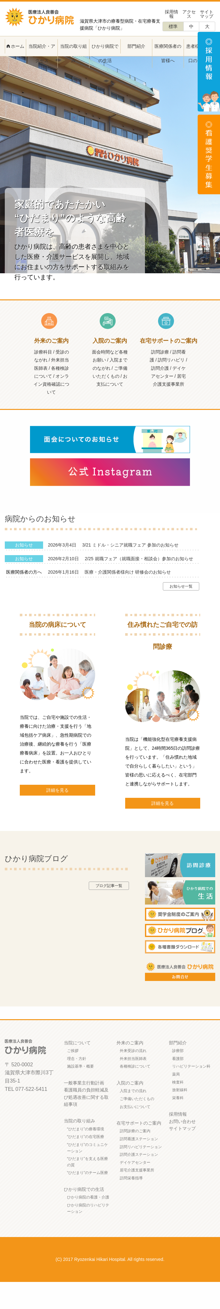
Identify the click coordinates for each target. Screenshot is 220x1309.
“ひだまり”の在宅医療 (85, 1164)
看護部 (178, 1086)
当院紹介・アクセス (41, 53)
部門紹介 (136, 46)
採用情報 (171, 14)
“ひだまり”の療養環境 (85, 1156)
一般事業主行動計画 (84, 1109)
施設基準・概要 (80, 1093)
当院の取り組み (73, 53)
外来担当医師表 (133, 1086)
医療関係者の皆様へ (168, 53)
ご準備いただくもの (137, 1126)
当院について (77, 1069)
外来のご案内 (130, 1069)
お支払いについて (135, 1134)
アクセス (189, 14)
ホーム (16, 46)
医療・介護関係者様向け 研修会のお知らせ (128, 599)
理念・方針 (76, 1086)
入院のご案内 (130, 1109)
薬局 (176, 1101)
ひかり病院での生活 (105, 53)
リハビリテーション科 (191, 1093)
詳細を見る (57, 817)
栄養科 (178, 1125)
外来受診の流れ (133, 1078)
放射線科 (179, 1117)
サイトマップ (206, 14)
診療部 (178, 1078)
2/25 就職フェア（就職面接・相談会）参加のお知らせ (139, 585)
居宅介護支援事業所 (137, 1197)
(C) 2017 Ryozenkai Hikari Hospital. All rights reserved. (110, 1286)
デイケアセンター (135, 1189)
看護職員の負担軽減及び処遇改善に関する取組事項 (86, 1124)
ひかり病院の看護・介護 (88, 1224)
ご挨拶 (73, 1078)
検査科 (178, 1109)
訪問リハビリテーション (141, 1174)
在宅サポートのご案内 (139, 1150)
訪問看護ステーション (139, 1166)
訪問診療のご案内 (135, 1158)
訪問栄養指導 (131, 1205)
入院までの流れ (133, 1118)
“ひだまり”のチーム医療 (87, 1200)
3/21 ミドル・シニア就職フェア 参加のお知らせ (130, 572)
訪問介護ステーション (139, 1181)
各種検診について (135, 1093)
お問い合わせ (182, 1148)
